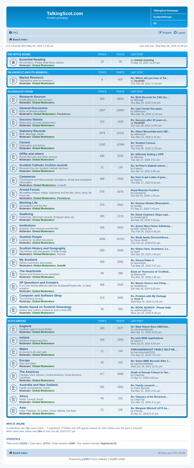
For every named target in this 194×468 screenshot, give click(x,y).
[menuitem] (13, 32)
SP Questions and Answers (38, 282)
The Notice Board (19, 54)
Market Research (31, 77)
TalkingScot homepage (165, 10)
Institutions (27, 225)
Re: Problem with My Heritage (148, 296)
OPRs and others (31, 153)
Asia (22, 407)
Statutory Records (32, 131)
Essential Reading (32, 59)
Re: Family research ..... (145, 385)
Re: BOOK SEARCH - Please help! (151, 307)
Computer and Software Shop (40, 295)
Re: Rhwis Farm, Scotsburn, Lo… (150, 248)
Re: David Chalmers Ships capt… (150, 214)
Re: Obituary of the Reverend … (150, 396)
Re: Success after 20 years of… (149, 120)
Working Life (28, 202)
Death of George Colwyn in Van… (150, 372)
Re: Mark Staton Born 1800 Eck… (150, 326)
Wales (23, 349)
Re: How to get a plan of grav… (149, 177)
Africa (23, 396)
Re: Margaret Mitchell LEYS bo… (150, 408)
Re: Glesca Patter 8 (142, 260)
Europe (24, 360)
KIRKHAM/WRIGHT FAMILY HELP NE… (154, 349)
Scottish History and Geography (42, 248)
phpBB (85, 459)
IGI (154, 23)
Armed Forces (29, 189)
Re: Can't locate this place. (147, 108)
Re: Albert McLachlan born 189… (150, 131)
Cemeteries (27, 176)
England (25, 326)
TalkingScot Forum (20, 91)
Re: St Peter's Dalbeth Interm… (149, 165)
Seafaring (26, 214)
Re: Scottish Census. (143, 143)
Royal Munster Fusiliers (145, 190)
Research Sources (32, 96)
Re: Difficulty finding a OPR (147, 154)
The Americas (29, 371)
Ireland (24, 337)
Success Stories (31, 119)
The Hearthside (30, 271)
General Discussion (33, 108)
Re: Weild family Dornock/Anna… (150, 237)
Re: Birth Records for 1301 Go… (150, 97)
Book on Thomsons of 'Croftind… (151, 271)
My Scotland (28, 259)
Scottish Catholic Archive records (43, 165)
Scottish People (30, 237)
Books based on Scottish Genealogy (45, 307)
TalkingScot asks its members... (28, 72)
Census (24, 142)
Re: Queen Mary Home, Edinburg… (152, 226)
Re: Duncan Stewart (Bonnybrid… (151, 203)
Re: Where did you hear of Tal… (149, 78)
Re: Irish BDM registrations (147, 338)
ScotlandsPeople (162, 17)
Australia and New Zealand (38, 384)
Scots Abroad (17, 321)
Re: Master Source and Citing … (150, 283)
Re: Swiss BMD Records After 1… (151, 361)
